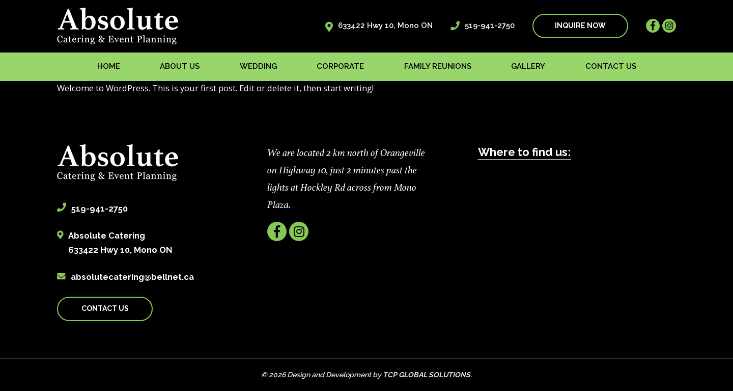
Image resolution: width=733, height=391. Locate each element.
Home (108, 66)
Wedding (258, 66)
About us (180, 66)
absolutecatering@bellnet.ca (132, 277)
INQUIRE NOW (580, 25)
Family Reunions (437, 66)
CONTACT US (105, 308)
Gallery (528, 66)
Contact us (610, 66)
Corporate (340, 66)
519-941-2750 (490, 25)
